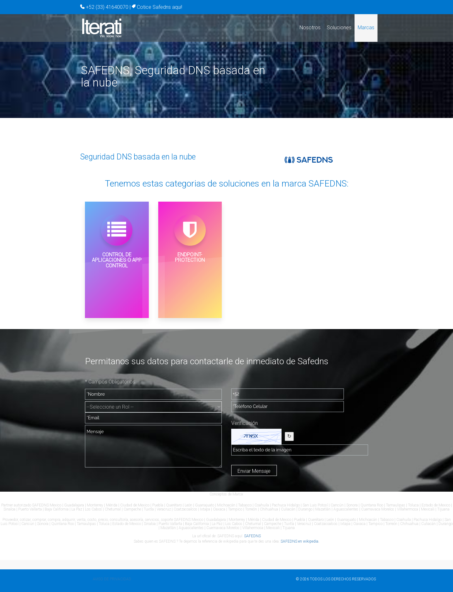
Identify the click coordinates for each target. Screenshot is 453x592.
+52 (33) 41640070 (107, 7)
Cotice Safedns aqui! (159, 7)
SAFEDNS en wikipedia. (300, 541)
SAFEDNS (252, 536)
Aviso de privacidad (112, 579)
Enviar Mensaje (254, 471)
